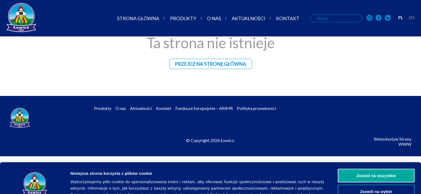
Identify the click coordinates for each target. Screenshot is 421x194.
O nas (214, 18)
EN (412, 17)
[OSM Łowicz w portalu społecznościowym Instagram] (369, 18)
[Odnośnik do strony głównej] (21, 17)
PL (400, 17)
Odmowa (376, 178)
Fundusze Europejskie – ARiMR (204, 108)
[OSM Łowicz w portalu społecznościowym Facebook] (379, 18)
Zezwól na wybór (376, 162)
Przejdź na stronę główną (210, 64)
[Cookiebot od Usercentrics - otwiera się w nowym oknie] (34, 183)
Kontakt (287, 18)
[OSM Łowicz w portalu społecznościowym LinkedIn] (388, 18)
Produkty (183, 18)
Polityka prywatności (256, 108)
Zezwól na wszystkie (376, 146)
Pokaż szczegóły (286, 183)
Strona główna (138, 18)
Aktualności (248, 18)
